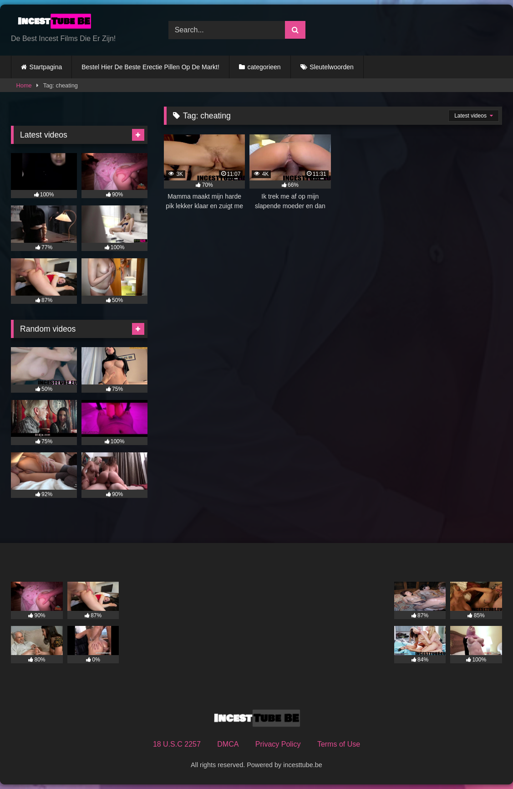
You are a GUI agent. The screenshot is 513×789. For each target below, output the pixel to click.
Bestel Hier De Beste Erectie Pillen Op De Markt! (150, 67)
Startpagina (46, 67)
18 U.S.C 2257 (177, 744)
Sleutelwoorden (332, 67)
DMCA (228, 744)
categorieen (263, 67)
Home (24, 85)
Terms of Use (338, 744)
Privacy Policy (278, 744)
